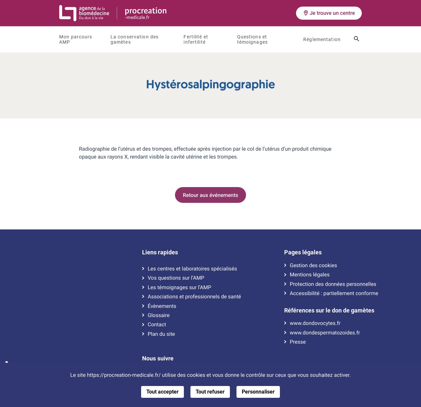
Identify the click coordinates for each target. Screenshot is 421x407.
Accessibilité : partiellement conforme (334, 293)
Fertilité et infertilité (196, 39)
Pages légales (303, 252)
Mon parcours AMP (75, 39)
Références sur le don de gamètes (329, 310)
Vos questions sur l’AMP (176, 278)
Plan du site (161, 334)
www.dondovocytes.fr (315, 323)
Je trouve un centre (329, 13)
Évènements (162, 306)
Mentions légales (310, 275)
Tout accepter (162, 392)
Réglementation (322, 39)
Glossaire (159, 315)
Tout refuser (210, 392)
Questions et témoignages (252, 39)
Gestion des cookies (313, 265)
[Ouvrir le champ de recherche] (356, 39)
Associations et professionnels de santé (194, 297)
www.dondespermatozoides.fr (325, 333)
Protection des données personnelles (333, 284)
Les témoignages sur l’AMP (179, 287)
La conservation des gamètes (135, 39)
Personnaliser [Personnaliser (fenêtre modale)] (258, 392)
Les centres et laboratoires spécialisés (192, 269)
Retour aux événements (210, 195)
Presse (298, 342)
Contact (157, 325)
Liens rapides (160, 252)
